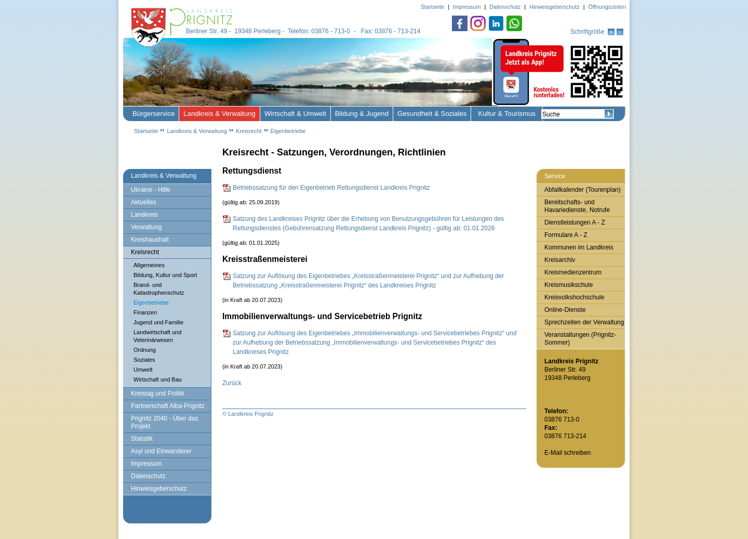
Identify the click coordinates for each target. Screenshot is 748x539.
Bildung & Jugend (362, 113)
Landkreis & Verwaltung (219, 113)
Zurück (232, 383)
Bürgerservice (153, 113)
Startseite (146, 131)
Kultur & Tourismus (506, 113)
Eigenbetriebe (288, 131)
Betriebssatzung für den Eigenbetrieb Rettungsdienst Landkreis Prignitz (331, 187)
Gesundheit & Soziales (431, 113)
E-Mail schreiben (567, 452)
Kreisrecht (249, 131)
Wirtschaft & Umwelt (295, 113)
